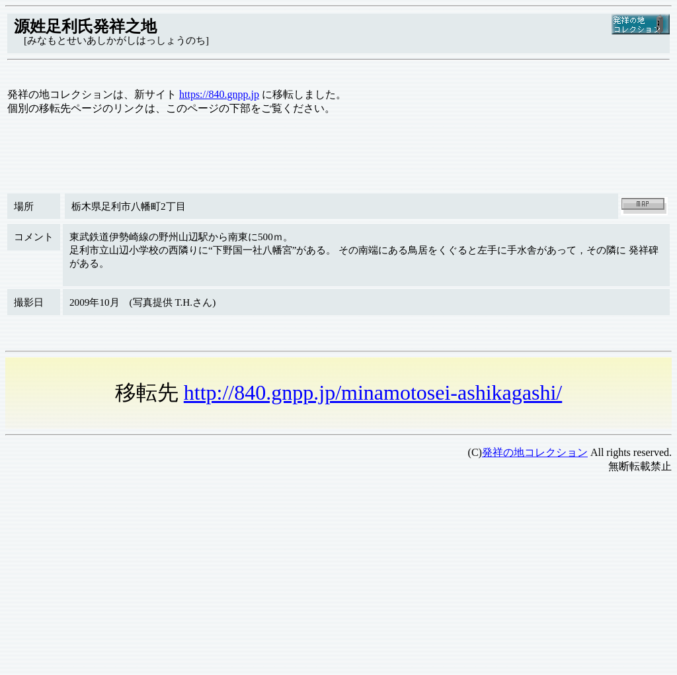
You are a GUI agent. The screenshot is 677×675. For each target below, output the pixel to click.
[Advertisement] (338, 577)
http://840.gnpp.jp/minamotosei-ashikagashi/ (373, 392)
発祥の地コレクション (535, 452)
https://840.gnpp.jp (219, 94)
